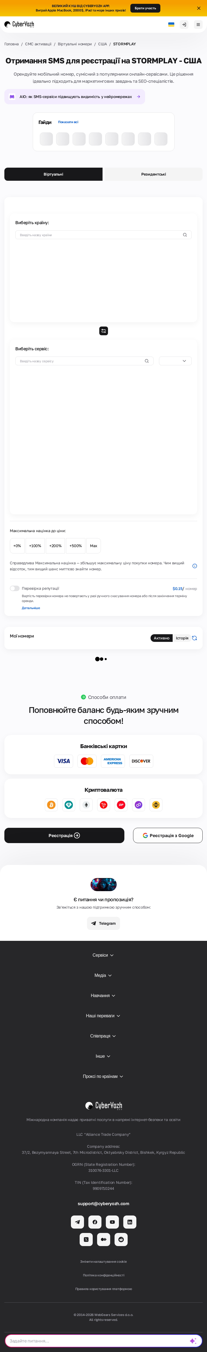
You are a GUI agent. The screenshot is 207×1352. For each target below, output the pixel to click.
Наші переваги (103, 1016)
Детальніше (31, 608)
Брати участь (145, 8)
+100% (35, 545)
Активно (161, 638)
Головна (11, 43)
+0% (17, 545)
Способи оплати (107, 697)
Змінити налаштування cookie (103, 1261)
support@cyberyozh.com (103, 1203)
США (102, 43)
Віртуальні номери (75, 43)
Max (93, 545)
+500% (76, 545)
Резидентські (153, 174)
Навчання (103, 995)
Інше (104, 1056)
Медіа (103, 975)
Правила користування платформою (103, 1289)
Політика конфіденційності (103, 1275)
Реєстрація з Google (168, 835)
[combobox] (175, 361)
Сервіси (103, 955)
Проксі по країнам (103, 1076)
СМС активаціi (38, 43)
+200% (55, 545)
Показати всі (68, 122)
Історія (182, 638)
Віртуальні (53, 174)
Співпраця (103, 1036)
